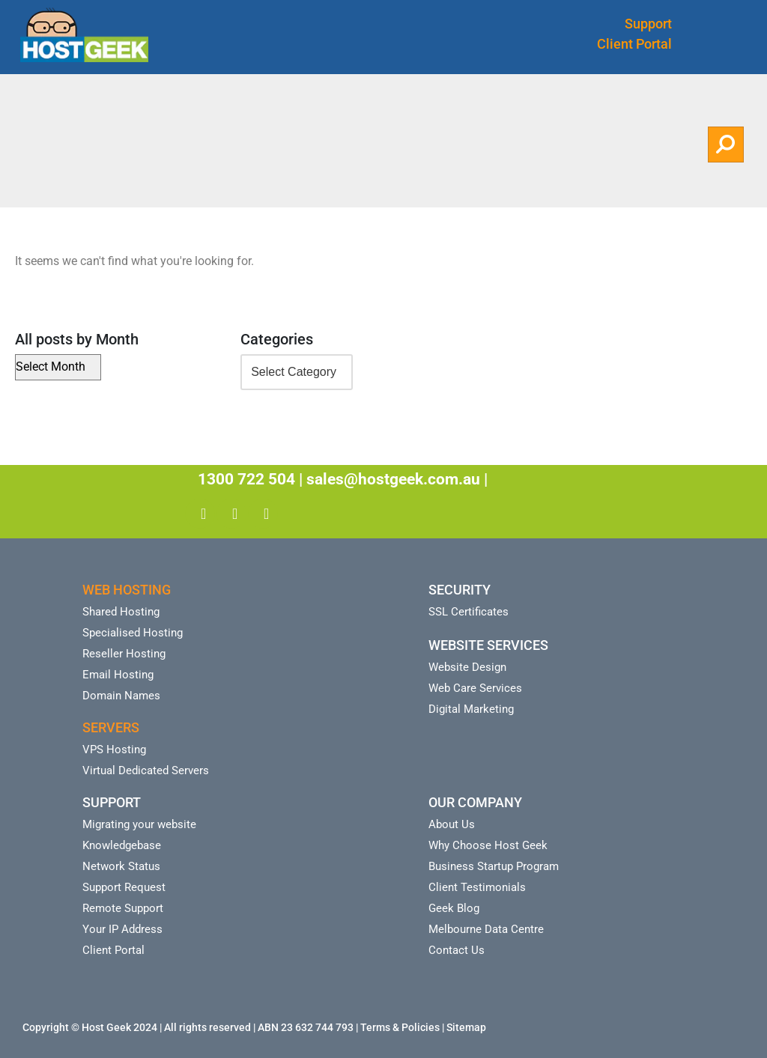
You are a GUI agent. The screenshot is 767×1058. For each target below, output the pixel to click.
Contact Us (456, 950)
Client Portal (634, 44)
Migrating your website (139, 824)
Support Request (124, 887)
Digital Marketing (471, 709)
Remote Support (122, 908)
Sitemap (466, 1027)
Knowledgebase (121, 845)
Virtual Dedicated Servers (145, 770)
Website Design (467, 667)
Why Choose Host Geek (488, 845)
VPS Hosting (114, 749)
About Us (451, 824)
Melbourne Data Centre (486, 929)
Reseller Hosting (124, 653)
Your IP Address (122, 929)
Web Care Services (475, 688)
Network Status (121, 866)
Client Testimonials (477, 887)
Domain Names (121, 695)
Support (648, 23)
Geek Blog (453, 908)
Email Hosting (118, 674)
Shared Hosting (121, 611)
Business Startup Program (493, 866)
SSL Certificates (468, 611)
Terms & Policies (400, 1027)
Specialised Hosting (132, 632)
